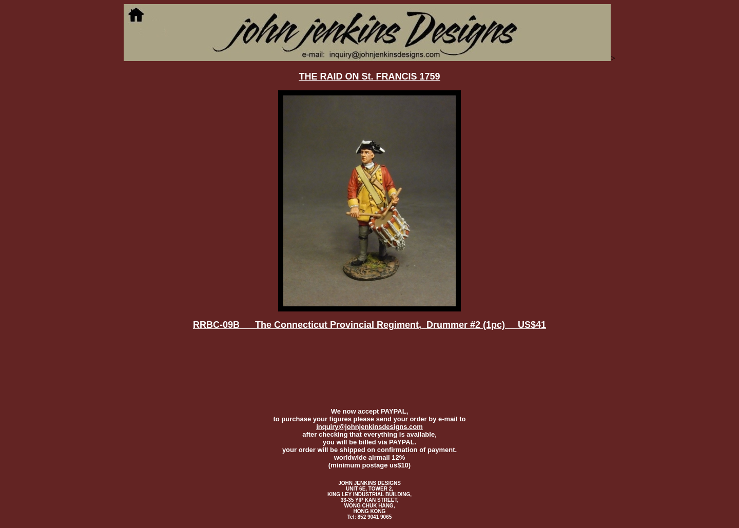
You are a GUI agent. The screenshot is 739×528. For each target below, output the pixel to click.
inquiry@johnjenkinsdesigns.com (369, 427)
